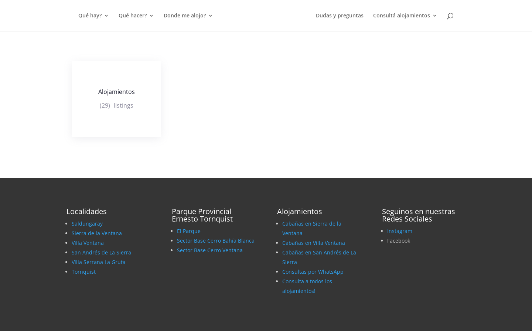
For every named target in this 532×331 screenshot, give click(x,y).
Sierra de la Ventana (97, 233)
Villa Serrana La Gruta (99, 262)
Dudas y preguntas (340, 16)
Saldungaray (87, 223)
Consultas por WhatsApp (313, 271)
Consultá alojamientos (401, 16)
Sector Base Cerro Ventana (210, 250)
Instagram (399, 230)
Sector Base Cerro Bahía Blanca (216, 240)
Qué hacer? (133, 16)
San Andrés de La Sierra (101, 252)
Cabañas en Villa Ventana (313, 242)
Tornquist (84, 271)
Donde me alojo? (185, 16)
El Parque (189, 230)
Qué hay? (90, 16)
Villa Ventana (88, 242)
